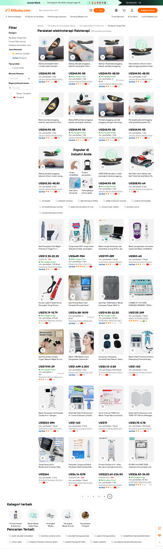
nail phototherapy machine (51, 213)
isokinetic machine (64, 201)
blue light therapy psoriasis (77, 536)
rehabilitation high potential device (135, 536)
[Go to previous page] (82, 496)
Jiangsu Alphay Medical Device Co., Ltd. (51, 79)
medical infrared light (141, 201)
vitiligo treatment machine (114, 201)
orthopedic (44, 201)
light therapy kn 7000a (88, 201)
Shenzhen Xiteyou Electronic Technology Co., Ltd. (51, 377)
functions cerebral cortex (49, 536)
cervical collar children (109, 207)
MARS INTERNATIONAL (139, 318)
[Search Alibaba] (63, 10)
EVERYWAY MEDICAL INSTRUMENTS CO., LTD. (111, 320)
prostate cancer (131, 207)
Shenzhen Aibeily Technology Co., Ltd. (81, 483)
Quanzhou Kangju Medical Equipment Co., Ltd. (111, 428)
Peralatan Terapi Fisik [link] (116, 26)
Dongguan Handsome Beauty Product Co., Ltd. (51, 267)
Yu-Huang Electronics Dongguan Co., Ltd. (111, 372)
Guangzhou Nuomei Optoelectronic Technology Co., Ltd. (111, 485)
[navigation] (20, 261)
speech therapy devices (104, 536)
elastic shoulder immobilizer (21, 536)
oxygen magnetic (98, 542)
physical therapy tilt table (74, 542)
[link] (159, 528)
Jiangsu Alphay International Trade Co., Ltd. (141, 189)
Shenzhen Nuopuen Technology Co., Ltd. (51, 480)
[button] (91, 10)
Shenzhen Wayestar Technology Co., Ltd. (51, 320)
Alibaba (40, 26)
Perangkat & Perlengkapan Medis (61, 26)
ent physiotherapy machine (51, 207)
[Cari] (99, 10)
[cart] (125, 11)
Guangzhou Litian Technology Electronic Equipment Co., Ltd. (51, 428)
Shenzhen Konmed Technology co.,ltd (141, 262)
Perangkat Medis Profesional (91, 26)
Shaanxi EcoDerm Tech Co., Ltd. (81, 264)
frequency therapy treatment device (42, 542)
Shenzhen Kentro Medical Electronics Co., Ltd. (81, 321)
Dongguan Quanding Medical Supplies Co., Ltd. (141, 428)
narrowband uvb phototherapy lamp (126, 542)
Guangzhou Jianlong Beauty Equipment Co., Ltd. (111, 262)
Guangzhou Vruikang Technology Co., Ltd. (141, 372)
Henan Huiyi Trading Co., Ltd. (81, 372)
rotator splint (15, 542)
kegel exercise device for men (81, 207)
